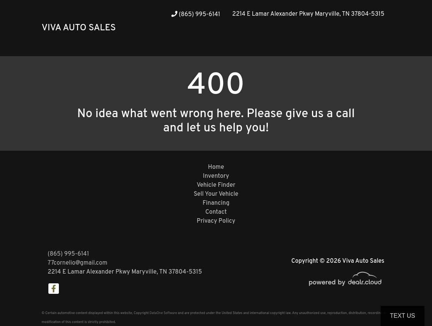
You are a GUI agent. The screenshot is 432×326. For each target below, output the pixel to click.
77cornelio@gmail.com (77, 263)
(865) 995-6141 (195, 14)
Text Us (402, 316)
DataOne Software (163, 313)
